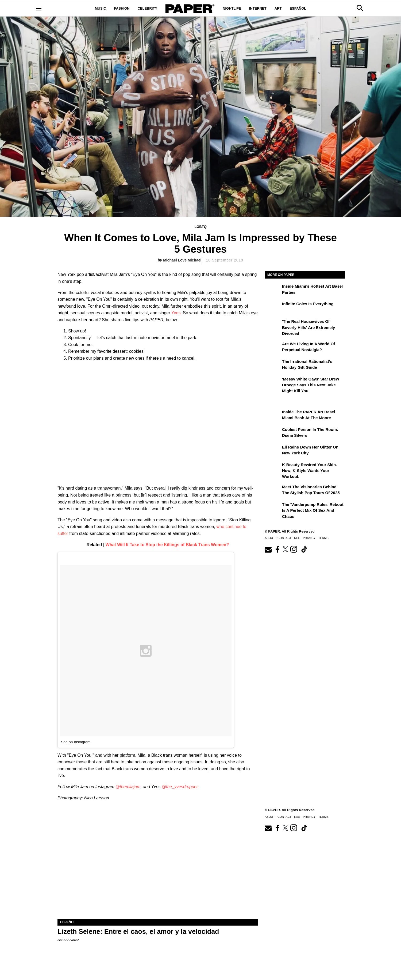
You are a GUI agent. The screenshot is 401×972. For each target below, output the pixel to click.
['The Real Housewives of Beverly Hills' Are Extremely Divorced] (272, 325)
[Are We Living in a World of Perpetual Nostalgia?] (272, 347)
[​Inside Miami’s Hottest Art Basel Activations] (272, 290)
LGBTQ (200, 227)
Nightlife (232, 8)
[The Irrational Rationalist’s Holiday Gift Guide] (272, 365)
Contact (284, 537)
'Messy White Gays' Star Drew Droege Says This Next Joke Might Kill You (310, 385)
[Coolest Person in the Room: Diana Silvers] (272, 433)
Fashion (122, 8)
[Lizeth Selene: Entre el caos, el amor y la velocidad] (157, 869)
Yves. (176, 313)
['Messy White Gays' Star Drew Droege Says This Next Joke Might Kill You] (272, 383)
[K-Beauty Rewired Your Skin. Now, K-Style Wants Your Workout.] (272, 468)
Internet (258, 8)
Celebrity (147, 8)
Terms (323, 537)
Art (278, 8)
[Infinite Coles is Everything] (272, 307)
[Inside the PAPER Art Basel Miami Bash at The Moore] (272, 415)
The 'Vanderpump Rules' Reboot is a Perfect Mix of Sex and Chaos (313, 510)
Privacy (309, 537)
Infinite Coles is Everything (308, 303)
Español (298, 8)
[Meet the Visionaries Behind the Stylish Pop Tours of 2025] (272, 490)
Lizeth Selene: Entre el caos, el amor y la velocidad (138, 931)
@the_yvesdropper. (180, 786)
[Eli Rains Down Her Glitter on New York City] (272, 451)
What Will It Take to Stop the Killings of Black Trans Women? (167, 544)
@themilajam (128, 786)
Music (100, 8)
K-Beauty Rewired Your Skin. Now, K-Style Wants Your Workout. (309, 470)
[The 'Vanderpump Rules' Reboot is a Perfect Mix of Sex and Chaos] (272, 508)
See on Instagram (76, 742)
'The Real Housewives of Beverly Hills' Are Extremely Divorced (308, 327)
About (270, 537)
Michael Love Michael (182, 260)
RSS (297, 537)
